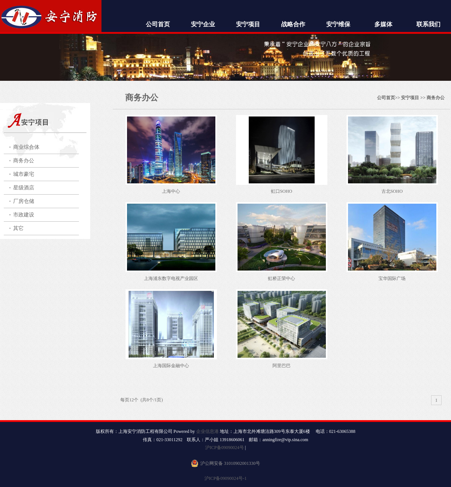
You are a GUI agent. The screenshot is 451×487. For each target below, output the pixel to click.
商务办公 (23, 160)
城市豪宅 (23, 174)
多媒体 (383, 24)
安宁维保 (338, 24)
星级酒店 (23, 188)
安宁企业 (203, 24)
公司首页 (158, 24)
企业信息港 (207, 431)
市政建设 (23, 215)
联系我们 (428, 24)
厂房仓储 (23, 201)
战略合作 (293, 24)
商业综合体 (26, 147)
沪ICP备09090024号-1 (225, 478)
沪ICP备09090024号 (224, 447)
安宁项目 (248, 24)
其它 (18, 228)
